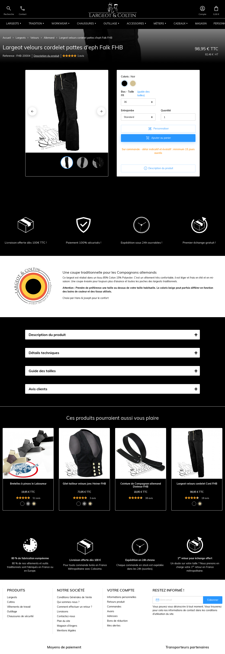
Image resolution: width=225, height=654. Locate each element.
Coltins (11, 602)
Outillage (12, 611)
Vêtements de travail (18, 606)
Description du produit (46, 55)
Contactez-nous (66, 616)
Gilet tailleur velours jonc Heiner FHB (84, 483)
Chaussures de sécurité (20, 616)
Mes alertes (113, 625)
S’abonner (212, 599)
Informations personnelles (121, 597)
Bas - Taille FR (138, 93)
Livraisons (62, 611)
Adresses (112, 616)
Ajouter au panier (158, 137)
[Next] (101, 111)
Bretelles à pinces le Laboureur (28, 483)
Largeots (12, 597)
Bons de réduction (117, 620)
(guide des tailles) (143, 93)
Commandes (114, 606)
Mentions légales (66, 630)
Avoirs (110, 611)
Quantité (166, 110)
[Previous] (32, 111)
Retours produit (116, 601)
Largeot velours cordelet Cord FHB (197, 483)
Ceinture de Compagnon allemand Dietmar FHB (140, 485)
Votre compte (120, 590)
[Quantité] (178, 117)
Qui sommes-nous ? (68, 602)
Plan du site (63, 621)
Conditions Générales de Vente (74, 597)
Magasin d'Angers (67, 625)
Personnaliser (158, 128)
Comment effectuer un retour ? (74, 606)
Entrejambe (127, 110)
